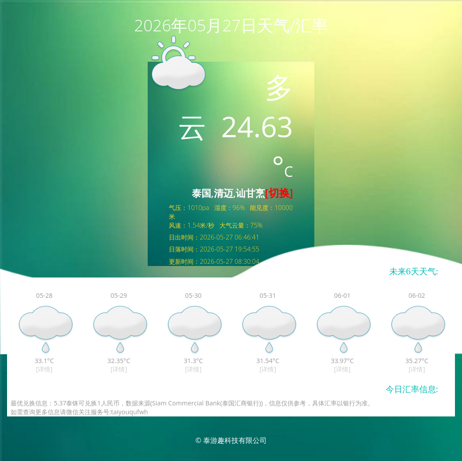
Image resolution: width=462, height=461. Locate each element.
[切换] (279, 192)
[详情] (44, 369)
